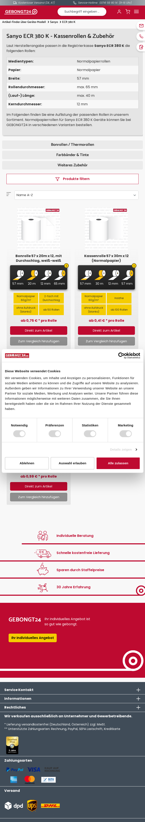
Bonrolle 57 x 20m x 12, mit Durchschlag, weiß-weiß (38, 258)
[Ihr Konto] (119, 11)
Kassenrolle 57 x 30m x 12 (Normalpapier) (106, 258)
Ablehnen (27, 463)
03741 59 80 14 (108, 2)
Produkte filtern (72, 179)
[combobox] (82, 11)
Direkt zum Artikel (38, 330)
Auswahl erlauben (72, 463)
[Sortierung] (76, 195)
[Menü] (136, 11)
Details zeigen (121, 449)
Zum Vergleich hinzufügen (38, 341)
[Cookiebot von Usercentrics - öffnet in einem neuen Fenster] (121, 355)
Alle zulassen (118, 463)
